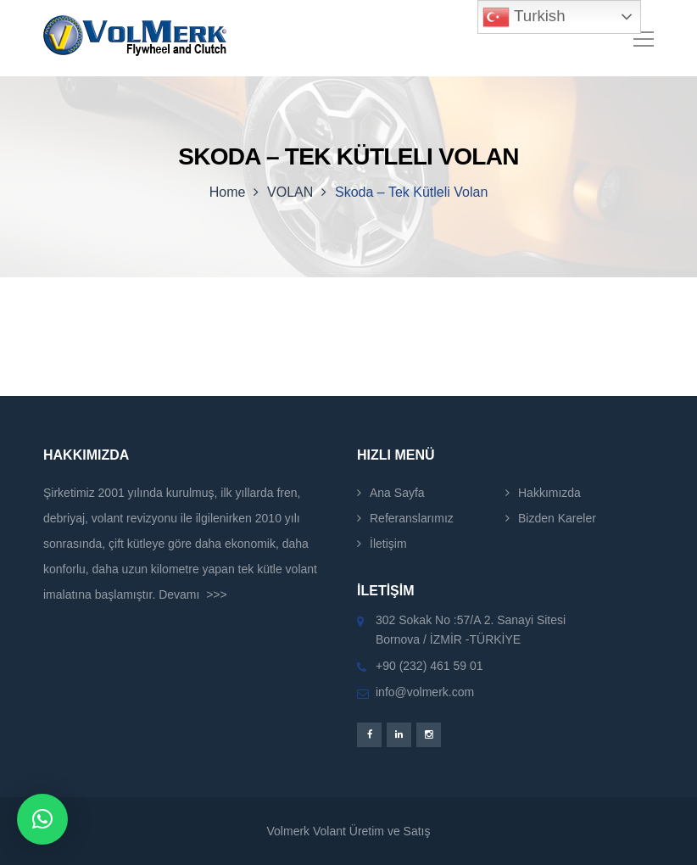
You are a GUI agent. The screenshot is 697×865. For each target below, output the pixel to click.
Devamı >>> (193, 594)
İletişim (388, 543)
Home (227, 192)
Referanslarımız (412, 518)
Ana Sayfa (397, 492)
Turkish (523, 17)
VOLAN (290, 192)
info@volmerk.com (425, 692)
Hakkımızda (549, 492)
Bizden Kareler (557, 518)
